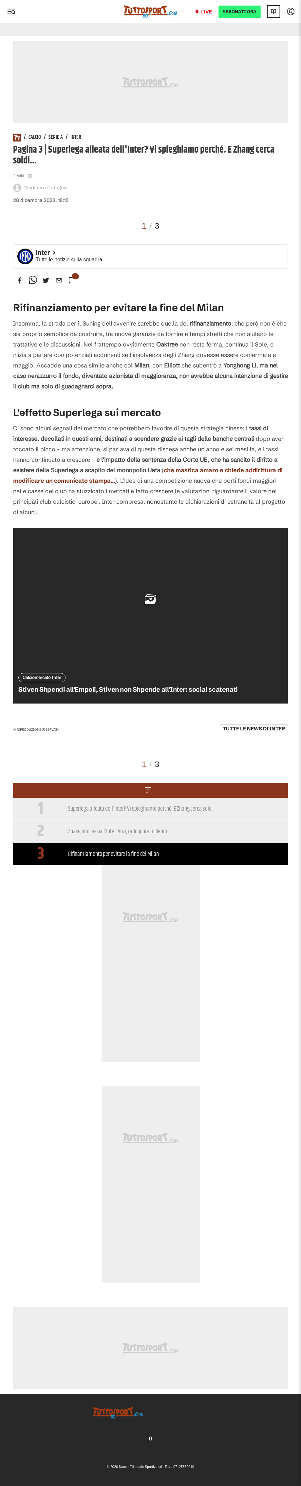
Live (206, 11)
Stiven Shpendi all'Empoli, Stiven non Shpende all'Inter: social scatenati (128, 689)
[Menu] (11, 11)
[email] (59, 280)
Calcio (34, 137)
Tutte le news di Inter (254, 728)
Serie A (55, 137)
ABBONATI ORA (239, 11)
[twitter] (45, 280)
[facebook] (19, 280)
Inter (75, 137)
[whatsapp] (32, 280)
